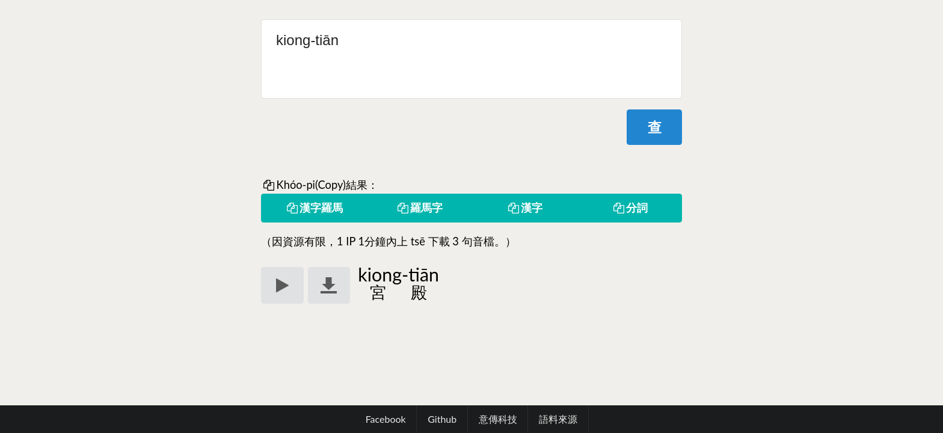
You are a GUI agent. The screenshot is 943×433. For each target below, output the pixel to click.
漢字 (524, 207)
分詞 (629, 207)
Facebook (386, 419)
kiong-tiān (471, 59)
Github (442, 419)
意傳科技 (498, 419)
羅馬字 (419, 207)
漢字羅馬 (313, 207)
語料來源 (558, 419)
